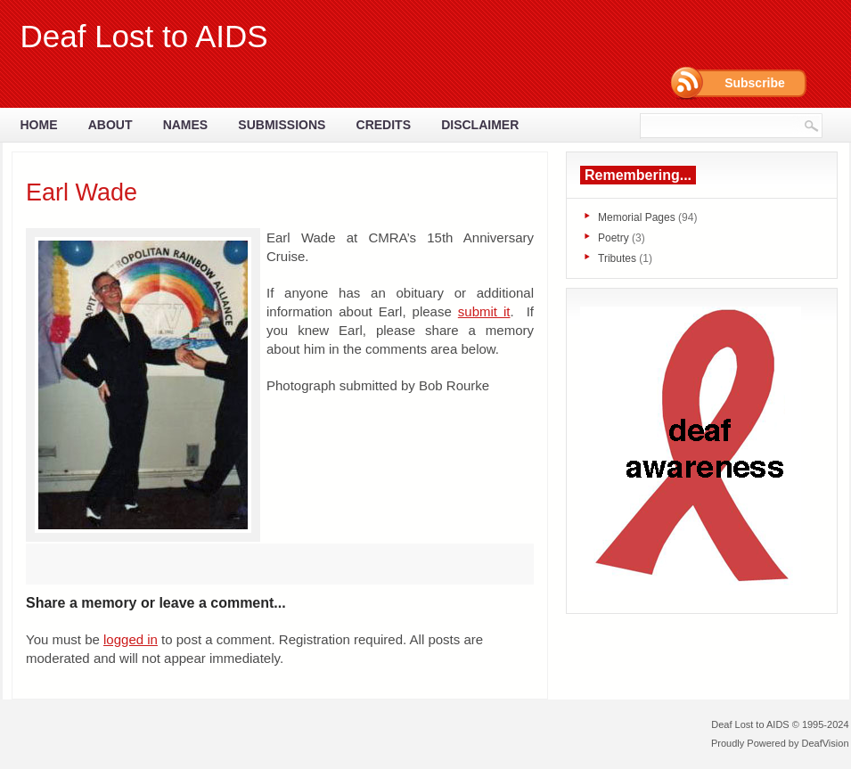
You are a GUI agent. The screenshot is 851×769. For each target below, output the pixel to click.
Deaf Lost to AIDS (144, 36)
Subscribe (754, 83)
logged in (130, 639)
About (110, 125)
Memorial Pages (636, 217)
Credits (383, 125)
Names (186, 125)
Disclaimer (480, 125)
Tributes (617, 258)
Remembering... (638, 175)
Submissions (281, 125)
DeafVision (825, 743)
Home (39, 125)
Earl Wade (81, 192)
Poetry (613, 238)
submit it (484, 311)
